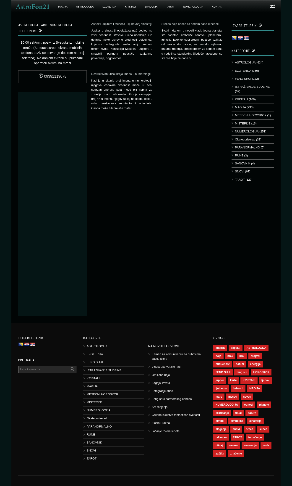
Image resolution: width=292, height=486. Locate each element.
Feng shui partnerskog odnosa (172, 399)
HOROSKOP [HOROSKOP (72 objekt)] (261, 372)
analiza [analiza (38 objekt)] (220, 347)
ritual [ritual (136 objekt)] (238, 413)
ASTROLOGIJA (85, 6)
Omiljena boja (161, 375)
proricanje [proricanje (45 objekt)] (222, 413)
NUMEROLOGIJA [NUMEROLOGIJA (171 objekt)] (227, 404)
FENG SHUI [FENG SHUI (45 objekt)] (223, 372)
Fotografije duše (162, 391)
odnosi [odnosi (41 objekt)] (248, 404)
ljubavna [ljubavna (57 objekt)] (221, 388)
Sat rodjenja (159, 407)
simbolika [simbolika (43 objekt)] (237, 421)
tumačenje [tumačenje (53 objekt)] (255, 437)
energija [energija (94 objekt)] (255, 364)
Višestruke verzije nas (166, 366)
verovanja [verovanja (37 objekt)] (250, 445)
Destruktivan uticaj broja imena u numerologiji (121, 74)
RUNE (239, 155)
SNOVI (239, 171)
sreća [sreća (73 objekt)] (249, 429)
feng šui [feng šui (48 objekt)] (242, 372)
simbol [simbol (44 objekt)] (220, 421)
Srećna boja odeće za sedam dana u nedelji (191, 24)
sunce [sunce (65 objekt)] (263, 429)
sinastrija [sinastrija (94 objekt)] (255, 421)
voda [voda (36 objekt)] (266, 445)
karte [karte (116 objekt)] (233, 380)
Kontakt (218, 6)
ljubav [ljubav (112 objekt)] (265, 380)
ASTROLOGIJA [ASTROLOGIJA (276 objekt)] (256, 347)
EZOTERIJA (109, 6)
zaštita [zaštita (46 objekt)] (220, 453)
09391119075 (52, 76)
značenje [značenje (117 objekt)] (236, 453)
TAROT (170, 6)
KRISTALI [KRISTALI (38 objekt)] (249, 380)
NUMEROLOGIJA (193, 6)
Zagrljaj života (161, 383)
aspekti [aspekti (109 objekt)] (235, 347)
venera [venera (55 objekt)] (233, 445)
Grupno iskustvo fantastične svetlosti (176, 415)
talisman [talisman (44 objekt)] (221, 437)
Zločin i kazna (161, 423)
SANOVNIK (151, 6)
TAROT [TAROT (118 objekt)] (237, 437)
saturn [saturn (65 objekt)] (252, 413)
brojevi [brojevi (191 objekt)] (255, 356)
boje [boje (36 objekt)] (218, 356)
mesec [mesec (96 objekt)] (232, 396)
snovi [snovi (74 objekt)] (236, 429)
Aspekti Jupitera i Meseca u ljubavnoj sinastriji (121, 24)
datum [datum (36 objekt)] (240, 364)
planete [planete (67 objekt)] (264, 404)
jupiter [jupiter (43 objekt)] (220, 380)
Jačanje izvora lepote (166, 431)
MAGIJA (63, 6)
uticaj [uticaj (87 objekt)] (219, 445)
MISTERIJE (242, 123)
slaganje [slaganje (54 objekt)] (221, 429)
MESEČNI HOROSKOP (250, 115)
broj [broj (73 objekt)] (242, 356)
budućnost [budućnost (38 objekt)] (222, 364)
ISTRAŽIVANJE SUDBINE (252, 86)
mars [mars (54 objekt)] (219, 396)
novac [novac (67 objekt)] (247, 396)
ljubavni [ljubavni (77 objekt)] (238, 388)
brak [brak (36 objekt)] (230, 356)
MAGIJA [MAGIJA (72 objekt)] (254, 388)
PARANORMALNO (247, 147)
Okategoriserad (245, 139)
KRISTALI (130, 6)
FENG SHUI (243, 78)
